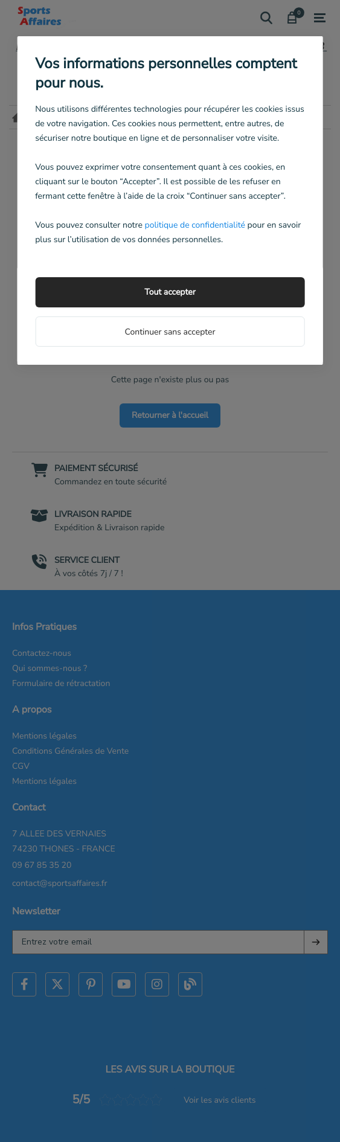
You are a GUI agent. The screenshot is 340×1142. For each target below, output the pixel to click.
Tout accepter (169, 292)
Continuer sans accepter (169, 332)
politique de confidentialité (194, 225)
